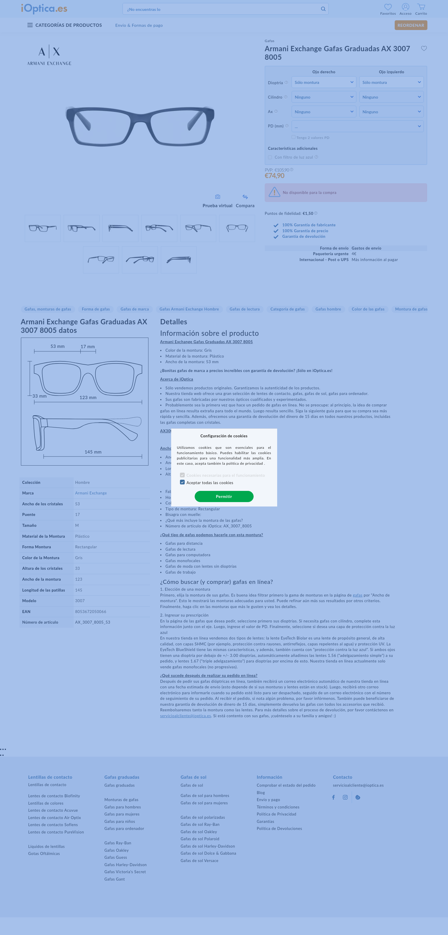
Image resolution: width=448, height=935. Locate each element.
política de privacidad (245, 463)
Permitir (224, 496)
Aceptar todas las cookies (209, 482)
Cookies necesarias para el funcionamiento (225, 475)
